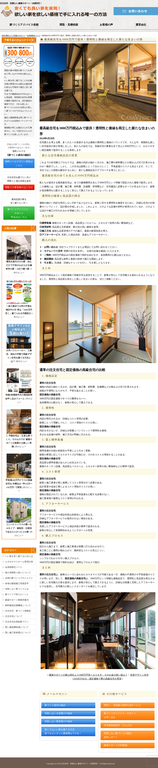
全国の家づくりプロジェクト (19, 578)
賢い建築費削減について (17, 627)
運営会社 (141, 24)
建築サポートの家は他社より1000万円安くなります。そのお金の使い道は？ (88, 675)
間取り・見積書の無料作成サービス (122, 705)
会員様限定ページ (33, 35)
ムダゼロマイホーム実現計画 (19, 561)
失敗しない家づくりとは (17, 589)
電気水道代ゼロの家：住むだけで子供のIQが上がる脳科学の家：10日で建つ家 (19, 265)
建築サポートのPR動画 (115, 745)
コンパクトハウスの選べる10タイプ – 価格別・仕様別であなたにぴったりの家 (18, 528)
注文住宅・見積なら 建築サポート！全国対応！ (80, 764)
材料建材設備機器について (18, 605)
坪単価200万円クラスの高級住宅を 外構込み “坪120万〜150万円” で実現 (19, 484)
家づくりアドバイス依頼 (24, 24)
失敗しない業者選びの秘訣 (58, 721)
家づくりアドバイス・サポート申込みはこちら (18, 213)
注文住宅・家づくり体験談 (18, 611)
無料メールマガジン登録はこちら (19, 163)
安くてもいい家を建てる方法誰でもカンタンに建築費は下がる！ (63, 731)
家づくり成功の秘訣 (55, 705)
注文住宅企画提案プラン (17, 621)
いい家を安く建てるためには (19, 556)
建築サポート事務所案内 (17, 600)
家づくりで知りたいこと (17, 594)
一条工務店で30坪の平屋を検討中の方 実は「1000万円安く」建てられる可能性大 (18, 310)
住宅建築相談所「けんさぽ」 (119, 725)
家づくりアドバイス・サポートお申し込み (120, 715)
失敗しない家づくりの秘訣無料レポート (118, 735)
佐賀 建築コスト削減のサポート (13, 35)
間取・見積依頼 (69, 24)
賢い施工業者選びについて (18, 632)
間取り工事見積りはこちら (19, 187)
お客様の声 (106, 24)
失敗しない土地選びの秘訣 (58, 713)
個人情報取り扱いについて (18, 572)
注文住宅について (13, 616)
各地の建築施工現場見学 (17, 583)
